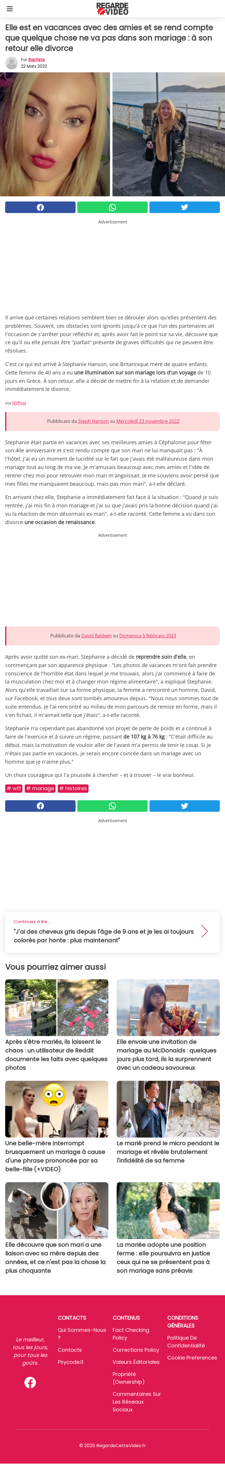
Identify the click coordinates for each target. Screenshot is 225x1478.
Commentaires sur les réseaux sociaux (137, 1401)
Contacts (70, 1349)
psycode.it (71, 1362)
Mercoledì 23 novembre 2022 (147, 421)
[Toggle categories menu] (9, 8)
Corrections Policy (136, 1349)
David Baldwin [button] (96, 635)
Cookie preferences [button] (192, 1357)
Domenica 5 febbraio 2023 (147, 635)
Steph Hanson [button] (93, 421)
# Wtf (14, 788)
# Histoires (73, 788)
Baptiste (36, 60)
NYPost (19, 403)
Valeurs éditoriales (136, 1362)
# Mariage (40, 788)
